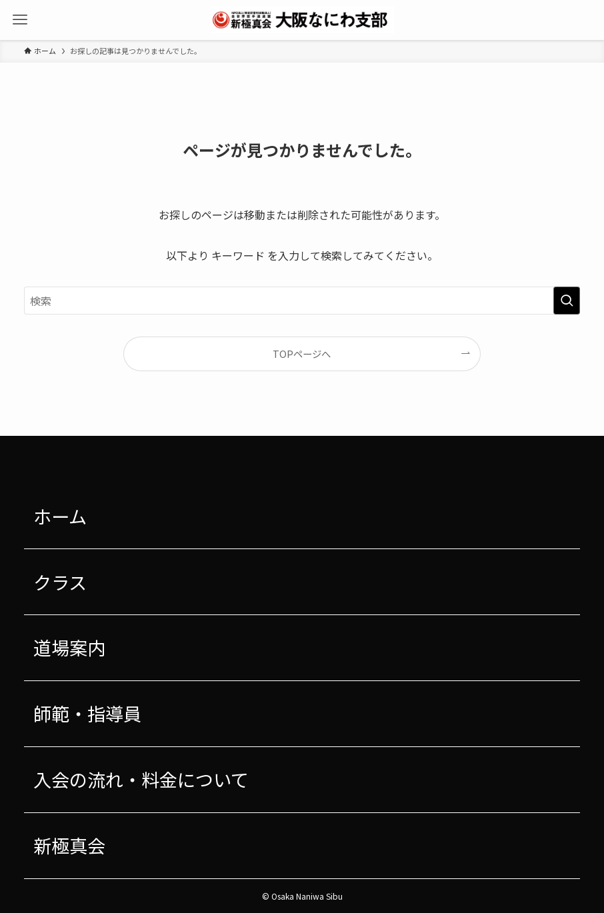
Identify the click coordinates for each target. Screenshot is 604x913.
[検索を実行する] (566, 301)
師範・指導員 (87, 713)
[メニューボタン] (20, 20)
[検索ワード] (302, 301)
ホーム (60, 515)
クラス (60, 581)
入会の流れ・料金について (141, 779)
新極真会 (69, 845)
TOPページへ (302, 354)
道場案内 (69, 647)
